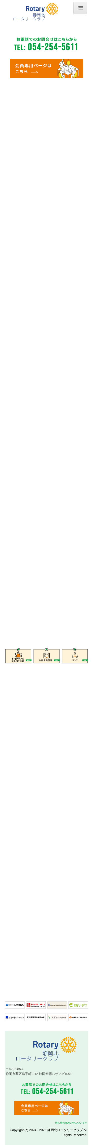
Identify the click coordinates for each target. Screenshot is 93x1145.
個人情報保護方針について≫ (71, 1122)
